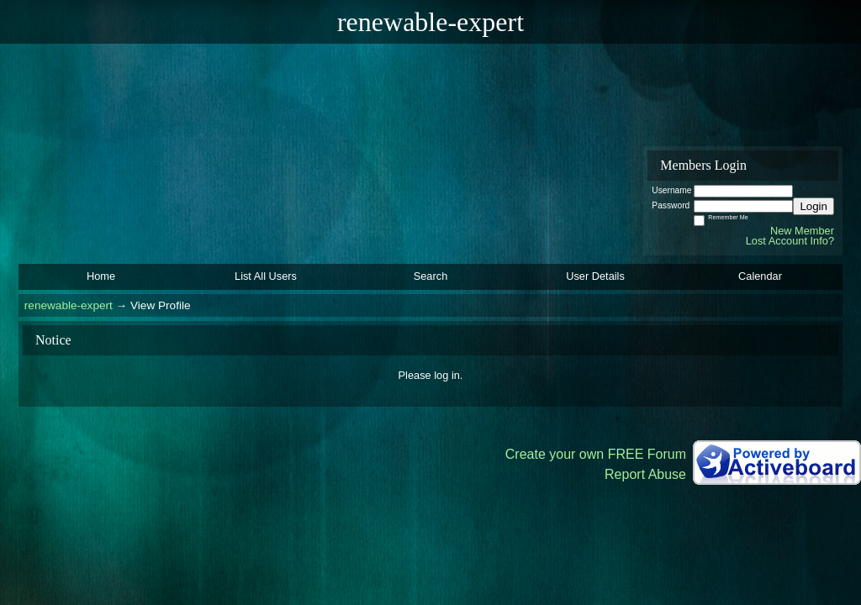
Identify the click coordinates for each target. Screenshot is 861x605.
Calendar (760, 276)
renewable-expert (68, 305)
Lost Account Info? (790, 240)
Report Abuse (645, 474)
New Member (802, 230)
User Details (595, 276)
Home (101, 276)
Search (431, 276)
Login (813, 206)
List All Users (266, 276)
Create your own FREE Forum (595, 454)
